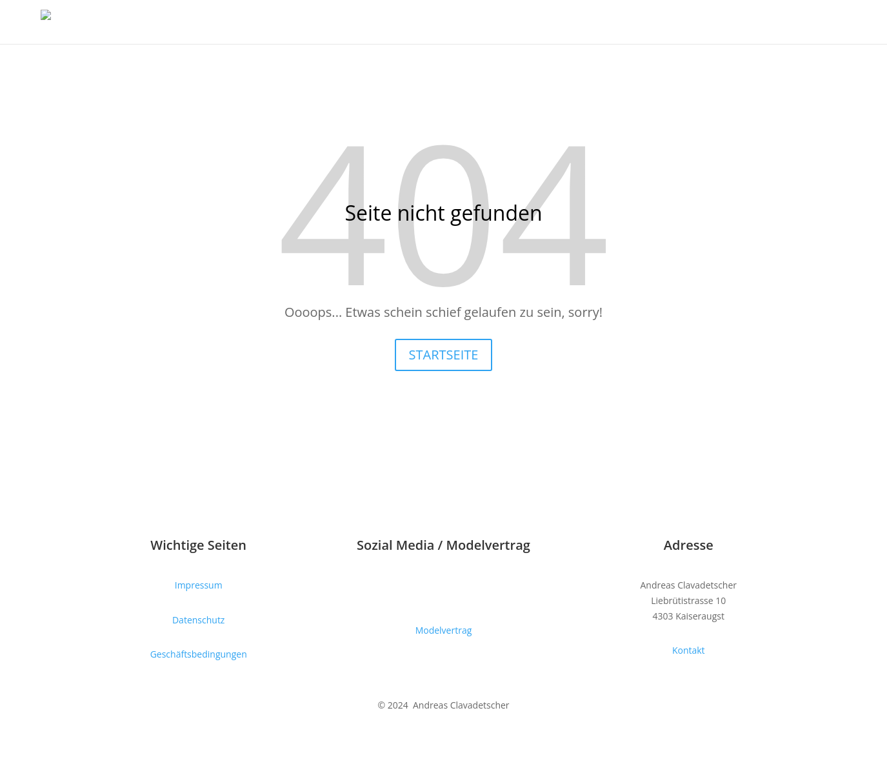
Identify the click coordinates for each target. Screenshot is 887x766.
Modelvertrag (443, 630)
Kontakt (688, 650)
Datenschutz (198, 620)
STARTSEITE (444, 354)
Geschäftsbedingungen (198, 654)
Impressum (199, 585)
